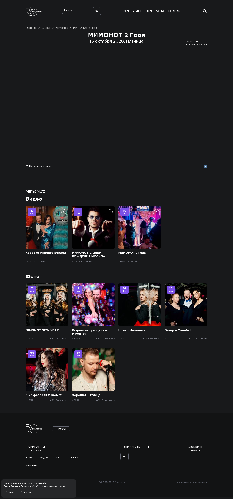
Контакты (175, 12)
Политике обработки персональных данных (44, 486)
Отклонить (27, 492)
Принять (11, 492)
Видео (136, 12)
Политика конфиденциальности (190, 484)
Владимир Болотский (196, 46)
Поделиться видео (39, 168)
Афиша (160, 12)
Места (148, 12)
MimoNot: (35, 193)
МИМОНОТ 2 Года (85, 30)
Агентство (119, 484)
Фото (124, 12)
